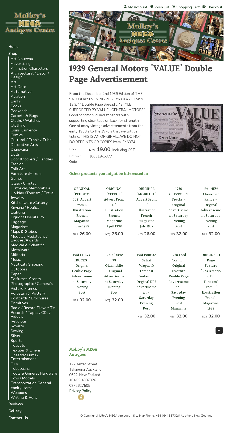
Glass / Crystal (23, 183)
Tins (14, 364)
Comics (17, 135)
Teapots (18, 346)
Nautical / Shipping (27, 264)
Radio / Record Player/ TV (33, 308)
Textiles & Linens (26, 350)
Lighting (18, 212)
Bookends (19, 111)
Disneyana (19, 150)
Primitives (19, 303)
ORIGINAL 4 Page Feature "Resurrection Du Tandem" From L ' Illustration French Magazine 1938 (211, 281)
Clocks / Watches (25, 121)
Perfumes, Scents (26, 279)
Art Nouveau (22, 59)
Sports (16, 341)
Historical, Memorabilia (30, 188)
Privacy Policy (80, 390)
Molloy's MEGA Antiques (113, 416)
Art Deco (18, 87)
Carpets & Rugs (24, 116)
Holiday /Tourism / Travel (33, 193)
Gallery (14, 411)
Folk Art (18, 169)
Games (16, 179)
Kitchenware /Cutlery (29, 203)
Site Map (139, 416)
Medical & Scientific (27, 245)
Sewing (17, 331)
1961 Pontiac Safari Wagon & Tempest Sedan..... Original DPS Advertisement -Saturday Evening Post (146, 281)
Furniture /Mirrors (26, 174)
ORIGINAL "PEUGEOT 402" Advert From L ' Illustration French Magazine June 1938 (82, 207)
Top (219, 330)
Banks (16, 101)
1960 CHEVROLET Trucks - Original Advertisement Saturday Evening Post (179, 207)
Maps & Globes (24, 232)
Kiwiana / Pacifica (25, 208)
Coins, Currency (24, 130)
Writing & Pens (24, 398)
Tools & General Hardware (34, 373)
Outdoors (19, 269)
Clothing (18, 125)
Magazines (20, 227)
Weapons (19, 393)
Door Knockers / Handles (32, 159)
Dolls (15, 154)
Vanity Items (21, 388)
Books (16, 106)
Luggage (18, 222)
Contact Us (18, 418)
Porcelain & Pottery (28, 293)
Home (13, 47)
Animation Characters (29, 69)
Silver (16, 336)
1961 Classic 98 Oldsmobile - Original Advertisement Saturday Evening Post (114, 273)
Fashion (17, 164)
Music (16, 260)
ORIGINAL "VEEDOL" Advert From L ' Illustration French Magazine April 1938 (114, 207)
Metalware (20, 250)
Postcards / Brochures (29, 298)
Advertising (21, 64)
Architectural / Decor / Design (30, 75)
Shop (12, 54)
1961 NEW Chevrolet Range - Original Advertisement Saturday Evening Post (211, 207)
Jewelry (17, 198)
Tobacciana (20, 369)
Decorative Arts (24, 145)
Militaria (18, 255)
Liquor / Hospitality (27, 217)
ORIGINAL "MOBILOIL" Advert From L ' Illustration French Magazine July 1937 (146, 207)
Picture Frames (24, 289)
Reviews (15, 404)
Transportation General (31, 383)
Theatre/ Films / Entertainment (24, 357)
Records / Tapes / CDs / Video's (30, 315)
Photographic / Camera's (32, 284)
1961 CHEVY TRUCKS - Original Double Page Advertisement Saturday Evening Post (82, 273)
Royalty (17, 326)
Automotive (21, 92)
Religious (19, 321)
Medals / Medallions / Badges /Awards (29, 238)
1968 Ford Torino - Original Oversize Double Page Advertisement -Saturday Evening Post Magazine (179, 281)
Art (14, 82)
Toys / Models (23, 378)
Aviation (18, 96)
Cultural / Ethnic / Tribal (32, 140)
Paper (16, 274)
